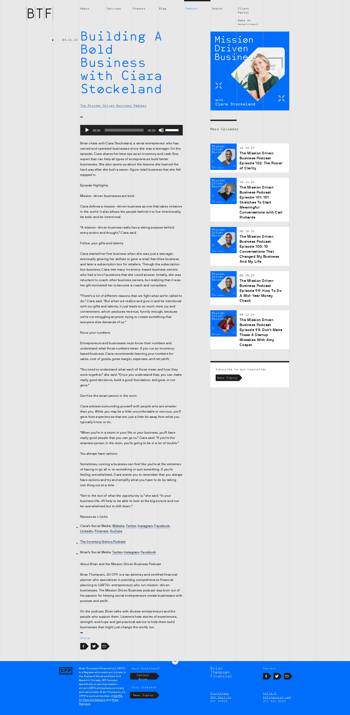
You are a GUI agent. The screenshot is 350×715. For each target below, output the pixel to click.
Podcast (191, 8)
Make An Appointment (248, 22)
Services (113, 8)
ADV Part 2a (220, 697)
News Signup (228, 377)
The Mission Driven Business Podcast (113, 105)
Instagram (145, 526)
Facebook (162, 526)
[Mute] (161, 130)
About (84, 8)
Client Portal (243, 10)
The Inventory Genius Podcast (103, 542)
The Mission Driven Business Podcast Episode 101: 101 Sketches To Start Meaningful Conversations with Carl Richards (261, 202)
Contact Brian (146, 676)
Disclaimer (219, 693)
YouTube (116, 531)
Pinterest (101, 531)
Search (217, 8)
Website (118, 526)
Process (139, 8)
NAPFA (117, 696)
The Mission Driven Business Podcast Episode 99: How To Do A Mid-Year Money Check (261, 290)
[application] (131, 130)
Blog (162, 8)
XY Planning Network (92, 700)
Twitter (131, 526)
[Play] (87, 130)
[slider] (124, 130)
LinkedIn (86, 531)
